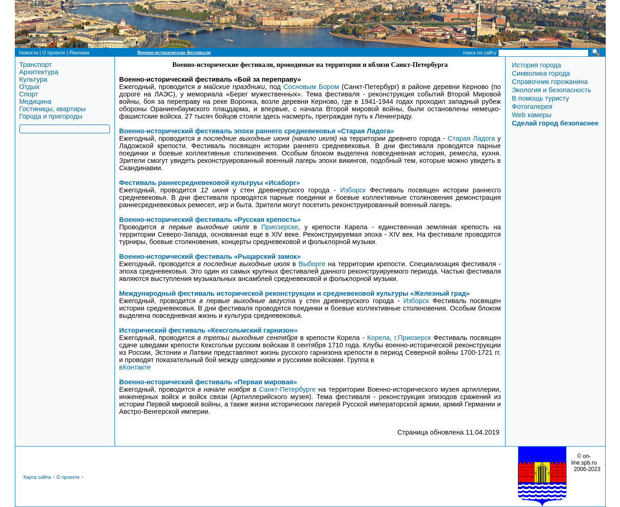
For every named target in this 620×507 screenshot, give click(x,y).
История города (536, 65)
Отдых (29, 86)
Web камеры (532, 115)
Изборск (353, 190)
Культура (33, 79)
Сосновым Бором (311, 86)
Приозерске (279, 227)
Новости (28, 52)
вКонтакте (135, 367)
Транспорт (35, 64)
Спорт (28, 94)
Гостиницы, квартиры (52, 109)
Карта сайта (37, 477)
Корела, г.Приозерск (399, 337)
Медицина (35, 101)
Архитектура (39, 72)
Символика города (541, 73)
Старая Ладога (471, 138)
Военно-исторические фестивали (174, 52)
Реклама (79, 52)
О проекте (53, 52)
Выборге (312, 264)
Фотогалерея (532, 106)
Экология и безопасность (551, 90)
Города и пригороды (51, 116)
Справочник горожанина (550, 81)
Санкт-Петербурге (287, 389)
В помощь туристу (540, 98)
